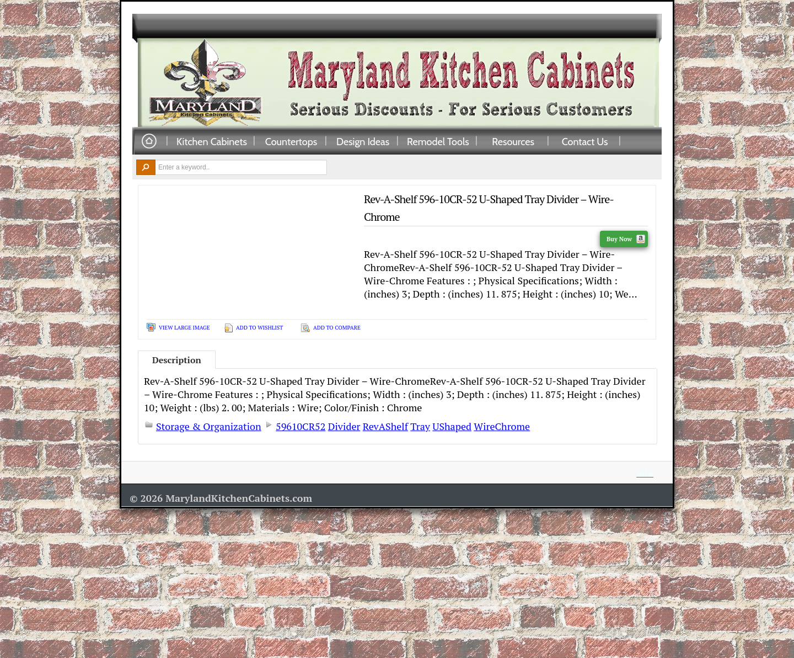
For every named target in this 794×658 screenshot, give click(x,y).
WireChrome (502, 426)
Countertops (291, 141)
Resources (513, 141)
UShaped (451, 426)
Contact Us (585, 141)
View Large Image (184, 327)
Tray (420, 426)
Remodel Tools (438, 141)
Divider (344, 426)
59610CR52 (300, 426)
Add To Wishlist (259, 327)
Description (176, 360)
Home (149, 141)
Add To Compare (337, 327)
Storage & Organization (208, 426)
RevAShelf (385, 426)
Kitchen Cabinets (211, 141)
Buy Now (626, 239)
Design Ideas (362, 141)
